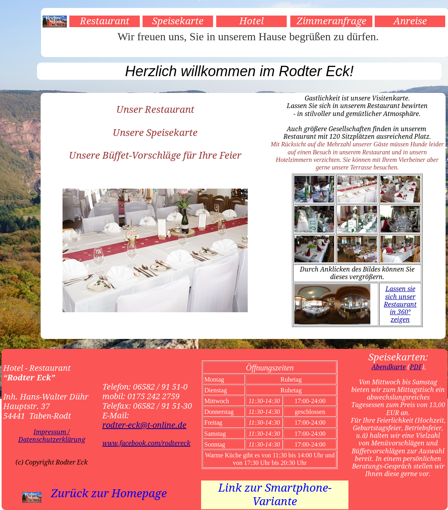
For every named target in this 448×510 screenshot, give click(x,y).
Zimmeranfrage (331, 21)
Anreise (410, 21)
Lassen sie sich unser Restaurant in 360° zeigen (400, 304)
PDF (416, 367)
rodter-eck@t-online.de (144, 425)
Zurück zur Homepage (109, 493)
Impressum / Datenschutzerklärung (51, 435)
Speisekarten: (398, 357)
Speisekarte (177, 21)
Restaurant (104, 21)
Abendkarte (389, 367)
